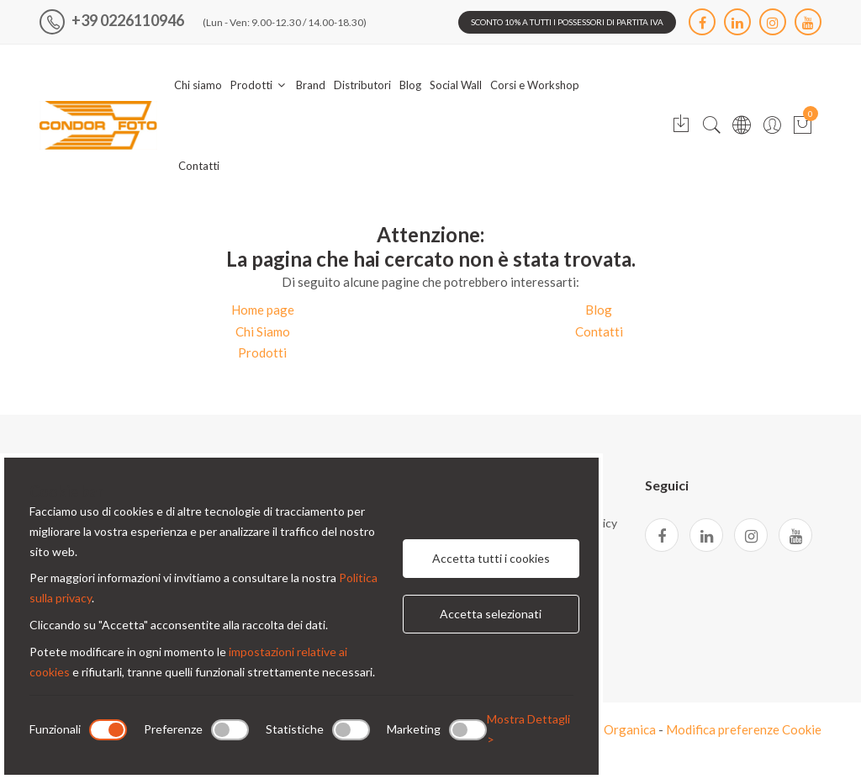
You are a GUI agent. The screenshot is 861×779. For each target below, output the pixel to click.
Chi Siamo (262, 331)
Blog (410, 85)
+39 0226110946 (112, 20)
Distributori (362, 85)
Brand (310, 85)
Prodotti (259, 85)
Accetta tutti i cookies (491, 558)
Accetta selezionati (490, 614)
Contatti (198, 165)
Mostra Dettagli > (528, 729)
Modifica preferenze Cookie (743, 729)
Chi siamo (198, 85)
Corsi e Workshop (534, 85)
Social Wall (456, 85)
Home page (262, 309)
